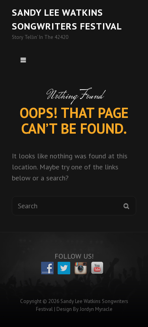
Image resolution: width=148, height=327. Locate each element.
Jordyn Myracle (96, 309)
